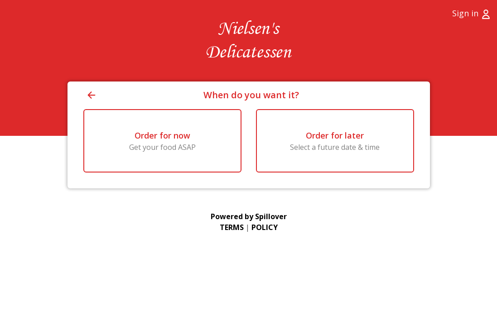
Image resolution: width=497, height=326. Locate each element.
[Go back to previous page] (143, 95)
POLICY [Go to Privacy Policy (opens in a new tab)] (264, 227)
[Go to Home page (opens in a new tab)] (249, 41)
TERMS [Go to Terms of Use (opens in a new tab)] (232, 227)
